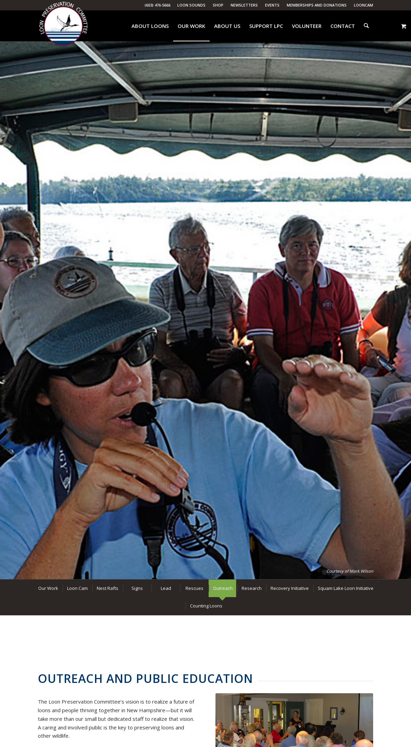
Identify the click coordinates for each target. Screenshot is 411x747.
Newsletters (244, 5)
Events (272, 5)
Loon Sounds (191, 5)
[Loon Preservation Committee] (63, 26)
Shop (218, 5)
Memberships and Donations (317, 5)
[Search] (366, 26)
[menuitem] (191, 5)
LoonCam (363, 5)
